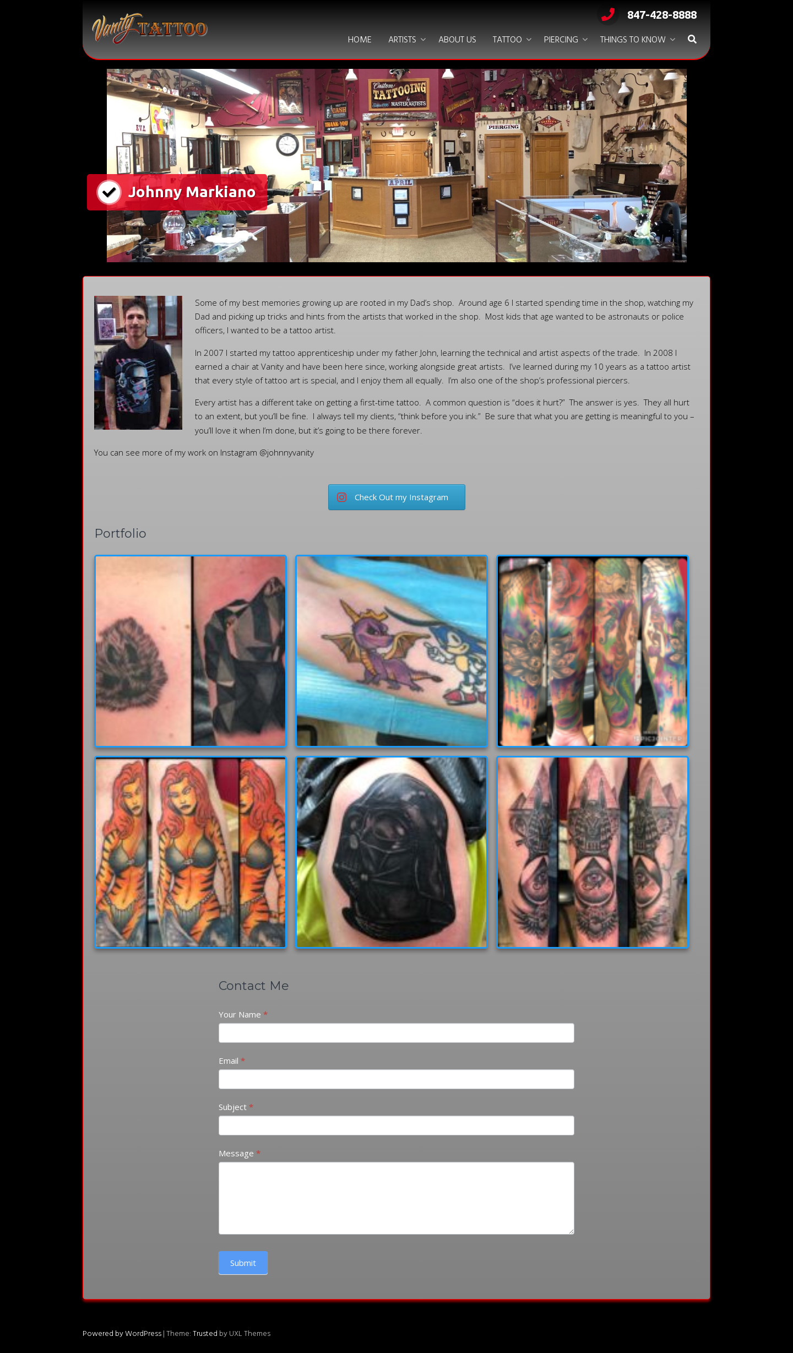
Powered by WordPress (122, 1334)
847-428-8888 (647, 14)
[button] (692, 40)
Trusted (205, 1334)
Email (232, 1060)
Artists (402, 40)
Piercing (561, 40)
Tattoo (507, 40)
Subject (236, 1106)
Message (239, 1153)
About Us (457, 40)
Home (360, 40)
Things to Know (633, 40)
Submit (243, 1262)
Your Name (243, 1014)
